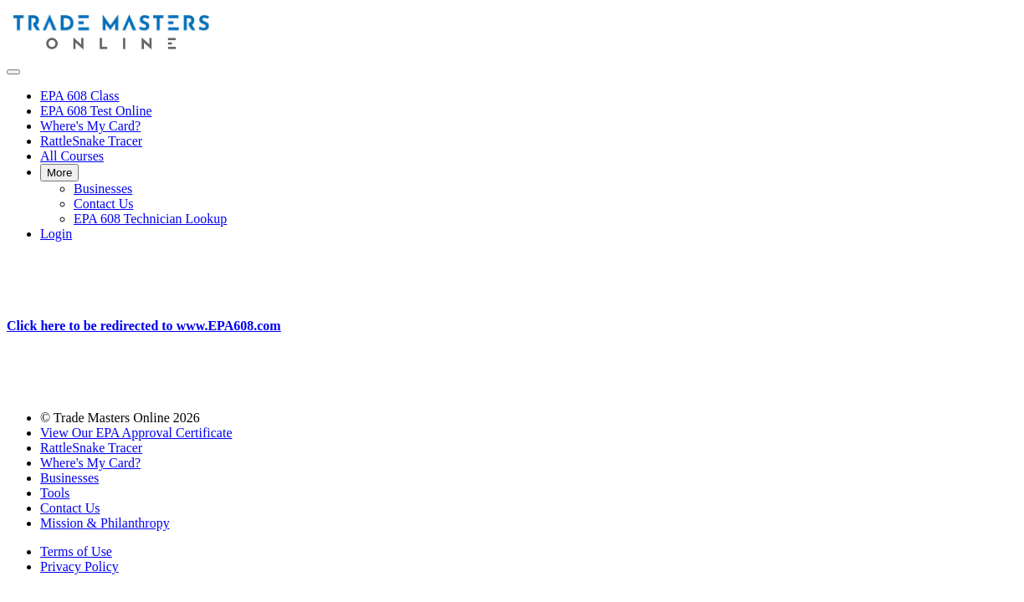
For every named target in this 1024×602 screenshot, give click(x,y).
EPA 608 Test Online (96, 111)
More (59, 172)
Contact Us (104, 203)
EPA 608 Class (80, 96)
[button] (13, 71)
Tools (54, 493)
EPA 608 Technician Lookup (150, 219)
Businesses (103, 188)
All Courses (72, 156)
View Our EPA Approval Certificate (136, 433)
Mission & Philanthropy (105, 523)
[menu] (512, 165)
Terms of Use (76, 551)
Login (56, 234)
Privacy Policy (79, 566)
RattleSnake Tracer (91, 141)
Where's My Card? (90, 126)
